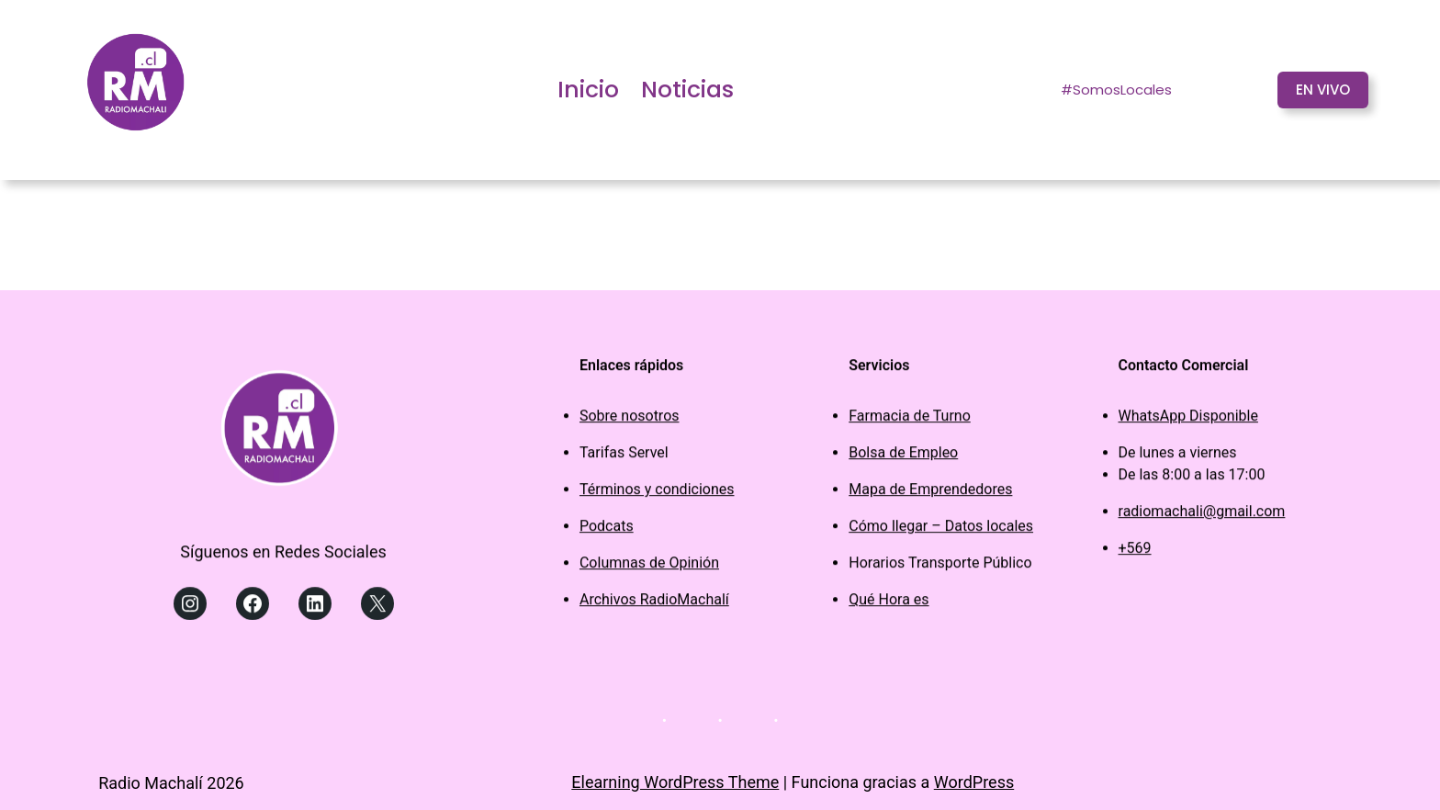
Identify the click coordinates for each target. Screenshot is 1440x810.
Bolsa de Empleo (903, 457)
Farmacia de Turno (910, 420)
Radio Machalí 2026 (171, 783)
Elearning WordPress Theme (675, 782)
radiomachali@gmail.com (1202, 515)
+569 (1135, 552)
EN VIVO (1323, 89)
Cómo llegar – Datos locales (941, 530)
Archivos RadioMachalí (654, 604)
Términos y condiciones (657, 493)
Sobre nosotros (629, 420)
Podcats (606, 530)
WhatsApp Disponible (1188, 420)
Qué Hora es (888, 604)
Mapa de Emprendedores (930, 493)
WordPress (974, 782)
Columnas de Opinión (649, 567)
